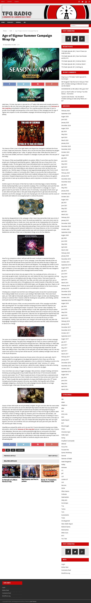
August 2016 (65, 374)
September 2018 (66, 300)
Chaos (63, 428)
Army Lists (64, 414)
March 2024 (64, 140)
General (18, 22)
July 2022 (64, 184)
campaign (20, 450)
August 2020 (65, 235)
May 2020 (64, 244)
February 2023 (65, 172)
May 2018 (64, 312)
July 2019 (64, 270)
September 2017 (66, 335)
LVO (62, 482)
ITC (62, 470)
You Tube (64, 538)
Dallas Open (64, 434)
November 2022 (66, 181)
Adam (63, 402)
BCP (62, 423)
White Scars (64, 532)
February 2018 (65, 321)
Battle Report (65, 420)
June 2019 (64, 273)
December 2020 (66, 223)
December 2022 (66, 178)
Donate (17, 1)
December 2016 (66, 362)
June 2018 (64, 309)
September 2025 (66, 113)
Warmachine (65, 529)
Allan (62, 408)
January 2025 (65, 122)
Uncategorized (65, 520)
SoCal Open (64, 503)
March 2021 (64, 214)
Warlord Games (65, 526)
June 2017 (64, 344)
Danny (63, 437)
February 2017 (65, 356)
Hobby (63, 464)
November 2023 (66, 149)
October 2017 (65, 333)
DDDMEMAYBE (65, 88)
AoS (13, 450)
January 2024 (65, 143)
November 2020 (66, 226)
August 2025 (65, 116)
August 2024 (65, 128)
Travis (63, 517)
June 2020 (64, 241)
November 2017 (66, 330)
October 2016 (65, 368)
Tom (62, 512)
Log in (63, 564)
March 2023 (64, 169)
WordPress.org (65, 573)
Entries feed (64, 567)
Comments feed (66, 570)
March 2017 (64, 353)
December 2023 (66, 146)
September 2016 (66, 371)
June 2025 (64, 119)
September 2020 (66, 232)
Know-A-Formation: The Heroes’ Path (48, 480)
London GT (64, 479)
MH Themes (33, 601)
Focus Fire (64, 446)
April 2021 (64, 211)
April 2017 (64, 350)
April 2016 (64, 386)
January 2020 (65, 255)
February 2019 (65, 285)
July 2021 (64, 202)
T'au (62, 506)
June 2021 (64, 205)
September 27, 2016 (10, 44)
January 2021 (65, 220)
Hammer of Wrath (66, 458)
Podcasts (10, 22)
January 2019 (65, 288)
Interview (64, 467)
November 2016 (66, 365)
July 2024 (64, 131)
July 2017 (64, 341)
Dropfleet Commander (67, 440)
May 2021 (64, 208)
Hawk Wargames (66, 461)
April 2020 (64, 247)
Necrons (63, 485)
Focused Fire (65, 449)
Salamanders (65, 497)
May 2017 (64, 347)
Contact (9, 1)
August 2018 (65, 303)
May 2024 (64, 134)
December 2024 (66, 125)
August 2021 (65, 199)
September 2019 (66, 264)
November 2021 (66, 193)
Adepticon (64, 405)
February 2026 (65, 110)
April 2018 (64, 315)
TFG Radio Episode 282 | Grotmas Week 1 (73, 64)
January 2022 (65, 190)
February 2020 (65, 252)
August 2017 (65, 339)
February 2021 (65, 217)
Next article (53, 455)
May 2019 (64, 276)
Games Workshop (66, 452)
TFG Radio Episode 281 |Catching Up (72, 66)
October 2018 (65, 297)
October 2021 (65, 196)
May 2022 (64, 187)
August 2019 (65, 267)
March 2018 (64, 318)
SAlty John (64, 500)
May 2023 (64, 164)
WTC (62, 535)
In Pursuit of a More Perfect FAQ (9, 480)
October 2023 (65, 152)
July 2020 (64, 238)
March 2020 (64, 250)
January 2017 (65, 359)
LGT (62, 476)
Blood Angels (65, 425)
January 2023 (65, 175)
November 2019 (66, 258)
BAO (62, 417)
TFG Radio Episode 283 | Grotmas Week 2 (73, 61)
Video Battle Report (67, 523)
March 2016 (64, 389)
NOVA (63, 488)
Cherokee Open (65, 431)
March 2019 (64, 282)
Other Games (65, 491)
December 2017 (66, 327)
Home (3, 22)
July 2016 (64, 377)
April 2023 (64, 166)
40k (25, 22)
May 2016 (64, 383)
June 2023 (64, 161)
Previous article (10, 455)
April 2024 (64, 137)
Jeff (62, 473)
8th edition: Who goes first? (80, 88)
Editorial (63, 443)
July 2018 (64, 306)
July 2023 (64, 158)
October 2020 (65, 229)
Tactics (63, 508)
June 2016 (64, 380)
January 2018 (65, 324)
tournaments (65, 514)
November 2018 (66, 294)
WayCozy (64, 76)
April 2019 (64, 279)
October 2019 (65, 261)
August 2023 (65, 155)
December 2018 (66, 291)
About (3, 1)
